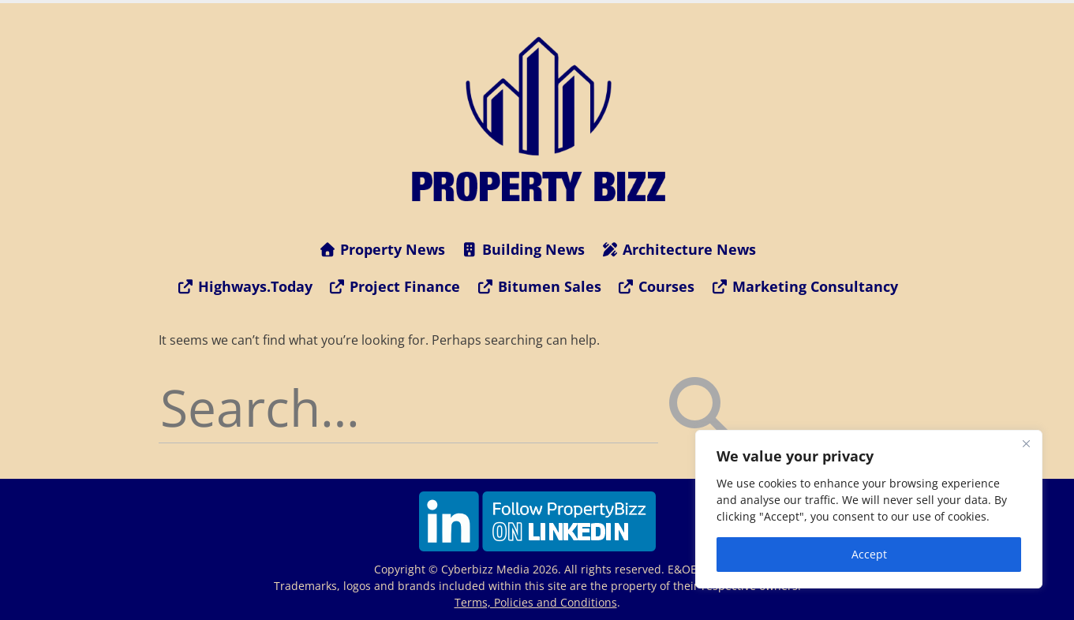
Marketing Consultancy (804, 286)
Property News (381, 249)
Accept (869, 554)
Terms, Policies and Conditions (536, 602)
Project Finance (394, 286)
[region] (868, 509)
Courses (656, 286)
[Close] (1025, 443)
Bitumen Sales (538, 286)
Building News (523, 249)
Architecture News (678, 249)
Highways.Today (244, 286)
